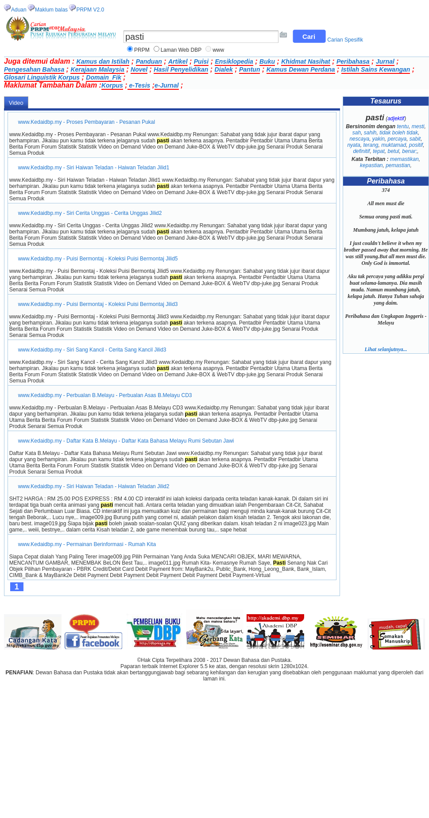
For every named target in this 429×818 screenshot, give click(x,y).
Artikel (178, 61)
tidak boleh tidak (398, 133)
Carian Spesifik (345, 40)
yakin (378, 139)
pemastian (398, 165)
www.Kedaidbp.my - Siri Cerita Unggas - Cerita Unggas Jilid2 (90, 213)
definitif (361, 151)
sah (356, 133)
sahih (370, 133)
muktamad (393, 145)
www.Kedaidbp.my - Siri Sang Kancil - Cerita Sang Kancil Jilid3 (92, 350)
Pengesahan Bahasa (34, 69)
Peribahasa (353, 61)
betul (393, 151)
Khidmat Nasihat (305, 61)
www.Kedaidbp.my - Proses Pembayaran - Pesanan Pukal (86, 122)
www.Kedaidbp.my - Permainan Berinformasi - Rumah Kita (87, 544)
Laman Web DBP (181, 50)
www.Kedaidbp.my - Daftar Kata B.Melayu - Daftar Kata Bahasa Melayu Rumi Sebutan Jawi (126, 441)
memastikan (404, 159)
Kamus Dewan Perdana (301, 69)
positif (416, 145)
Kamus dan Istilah (103, 61)
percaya (396, 139)
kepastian (371, 165)
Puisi (201, 61)
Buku (267, 61)
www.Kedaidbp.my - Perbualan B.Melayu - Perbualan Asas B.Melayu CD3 (105, 395)
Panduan (149, 61)
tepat (379, 151)
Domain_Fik (103, 77)
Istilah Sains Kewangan (375, 69)
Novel (139, 69)
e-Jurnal (166, 85)
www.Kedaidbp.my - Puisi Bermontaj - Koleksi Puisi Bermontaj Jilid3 (98, 304)
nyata (353, 145)
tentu (403, 126)
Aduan (19, 10)
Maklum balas (51, 10)
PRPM (142, 50)
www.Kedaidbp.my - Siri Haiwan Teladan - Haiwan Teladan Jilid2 (94, 486)
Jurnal (385, 61)
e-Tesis (139, 85)
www (218, 50)
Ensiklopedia (234, 61)
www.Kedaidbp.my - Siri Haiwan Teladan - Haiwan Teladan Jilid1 (94, 167)
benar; (409, 151)
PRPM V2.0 (90, 10)
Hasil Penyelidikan (181, 69)
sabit (415, 139)
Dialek (224, 69)
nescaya (359, 139)
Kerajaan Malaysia (97, 69)
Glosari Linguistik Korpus (42, 77)
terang (370, 145)
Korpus (112, 85)
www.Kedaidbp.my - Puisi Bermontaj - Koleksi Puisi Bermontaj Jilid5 (98, 259)
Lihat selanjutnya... (385, 349)
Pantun (249, 69)
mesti (418, 126)
